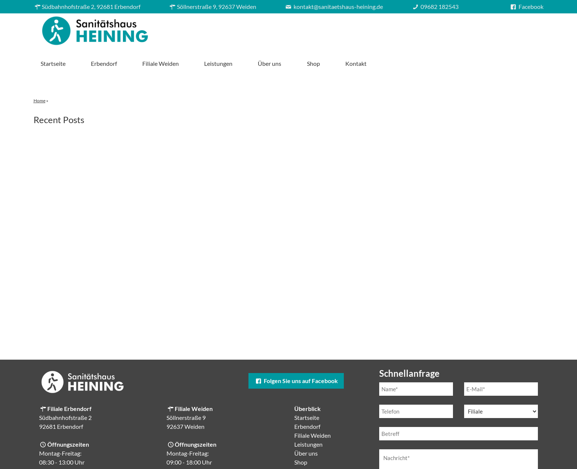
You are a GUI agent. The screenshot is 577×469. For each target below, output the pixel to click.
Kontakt (525, 28)
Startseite (222, 28)
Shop (483, 28)
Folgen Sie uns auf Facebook (296, 354)
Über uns (439, 28)
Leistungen (388, 28)
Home (39, 74)
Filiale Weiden (331, 28)
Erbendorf (274, 28)
